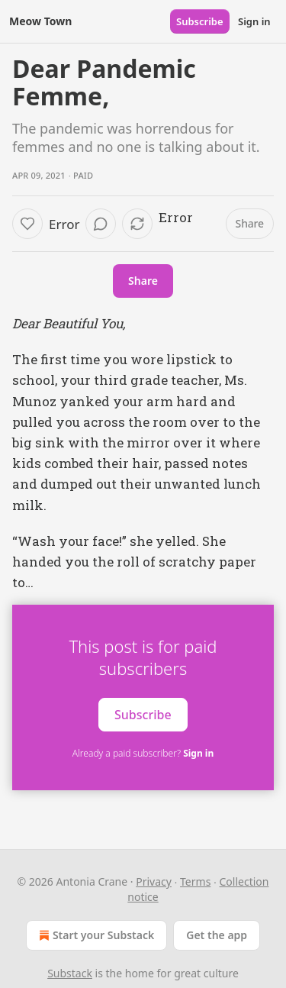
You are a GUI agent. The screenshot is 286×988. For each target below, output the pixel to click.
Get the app (216, 935)
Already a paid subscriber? (143, 753)
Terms (195, 881)
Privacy (154, 881)
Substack (69, 973)
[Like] (27, 223)
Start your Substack (95, 935)
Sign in (254, 21)
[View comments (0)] (100, 223)
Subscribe (199, 21)
